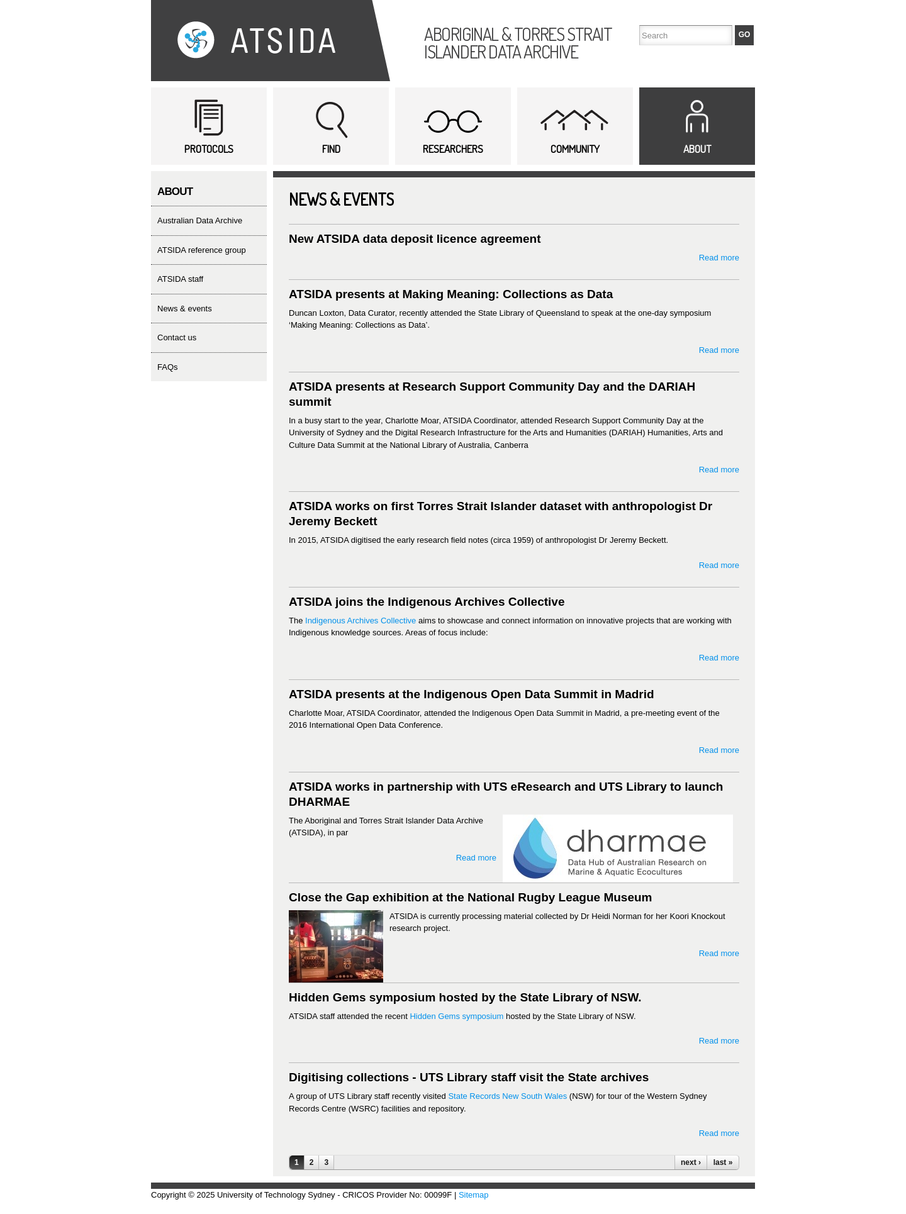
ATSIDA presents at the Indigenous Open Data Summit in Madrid (471, 694)
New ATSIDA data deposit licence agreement (415, 238)
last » (723, 1162)
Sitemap (474, 1195)
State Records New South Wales (507, 1096)
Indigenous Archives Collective (360, 620)
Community (575, 148)
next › (691, 1162)
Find (331, 148)
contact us (176, 337)
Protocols (208, 148)
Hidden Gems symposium (456, 1016)
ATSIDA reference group (201, 250)
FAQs (167, 367)
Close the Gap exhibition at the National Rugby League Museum (470, 897)
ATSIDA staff (180, 279)
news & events (184, 308)
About (697, 148)
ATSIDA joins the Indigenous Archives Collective (426, 601)
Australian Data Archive (199, 220)
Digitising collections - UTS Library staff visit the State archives (469, 1077)
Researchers (453, 148)
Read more (719, 257)
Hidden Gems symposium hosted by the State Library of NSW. (465, 997)
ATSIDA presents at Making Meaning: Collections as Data (451, 294)
